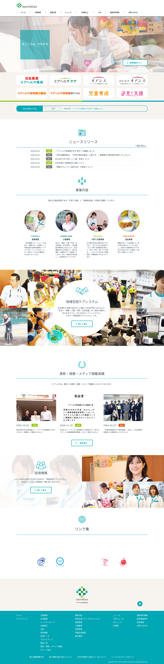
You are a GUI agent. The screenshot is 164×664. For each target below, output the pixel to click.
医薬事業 (35, 239)
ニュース (68, 12)
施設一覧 (44, 643)
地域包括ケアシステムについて (87, 618)
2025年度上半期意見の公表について (69, 163)
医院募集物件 (142, 618)
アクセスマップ (46, 639)
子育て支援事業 (97, 239)
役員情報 (44, 632)
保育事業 (78, 629)
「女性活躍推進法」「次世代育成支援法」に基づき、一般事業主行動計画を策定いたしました (92, 155)
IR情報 (84, 12)
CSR (99, 12)
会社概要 (44, 618)
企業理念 (44, 625)
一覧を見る (140, 145)
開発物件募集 (114, 12)
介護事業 (66, 239)
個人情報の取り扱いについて (60, 657)
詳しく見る (81, 324)
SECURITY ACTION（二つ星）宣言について (72, 159)
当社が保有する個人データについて (91, 657)
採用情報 (140, 622)
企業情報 (38, 12)
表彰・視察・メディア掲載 (51, 646)
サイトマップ (21, 618)
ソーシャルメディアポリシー (123, 657)
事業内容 (53, 12)
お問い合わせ (133, 12)
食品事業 (128, 239)
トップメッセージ (47, 622)
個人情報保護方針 (36, 657)
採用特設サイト (134, 62)
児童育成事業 (80, 632)
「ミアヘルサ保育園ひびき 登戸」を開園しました (87, 109)
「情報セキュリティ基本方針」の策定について (74, 166)
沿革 (42, 629)
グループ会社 (45, 650)
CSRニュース (118, 618)
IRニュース (117, 622)
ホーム (23, 12)
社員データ (44, 636)
